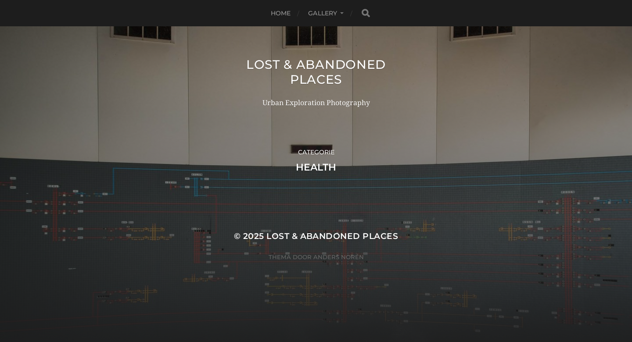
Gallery (322, 13)
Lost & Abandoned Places (316, 72)
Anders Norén (338, 256)
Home (281, 13)
